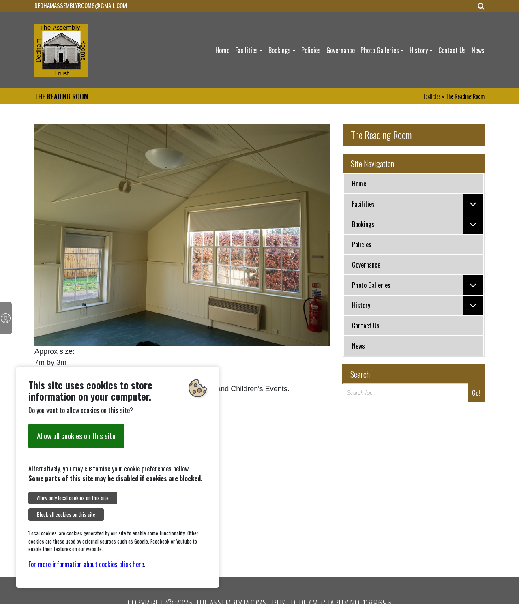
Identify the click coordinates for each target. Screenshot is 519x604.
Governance (340, 50)
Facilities (246, 50)
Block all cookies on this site (66, 514)
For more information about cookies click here (86, 564)
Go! (476, 393)
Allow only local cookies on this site (73, 498)
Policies (311, 50)
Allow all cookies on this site (76, 435)
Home (222, 50)
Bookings (279, 50)
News (478, 50)
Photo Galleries (379, 50)
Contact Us (452, 50)
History (419, 50)
